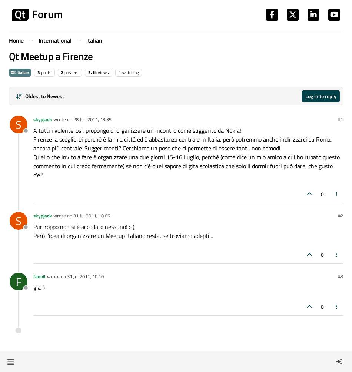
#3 (340, 276)
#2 (340, 215)
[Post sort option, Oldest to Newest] (39, 96)
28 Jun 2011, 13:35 (92, 119)
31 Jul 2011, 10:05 (91, 215)
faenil (39, 276)
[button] (10, 361)
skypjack (42, 119)
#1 (340, 119)
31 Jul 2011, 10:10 (85, 276)
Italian (20, 72)
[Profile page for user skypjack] (18, 124)
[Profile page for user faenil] (18, 281)
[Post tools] (336, 194)
